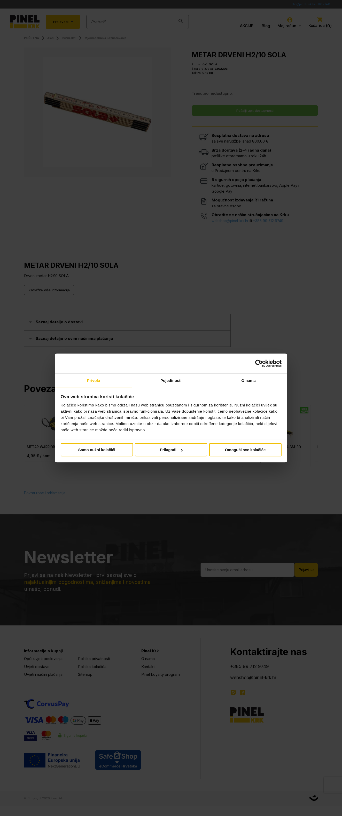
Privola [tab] (93, 380)
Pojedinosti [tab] (171, 380)
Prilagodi (171, 450)
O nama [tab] (248, 380)
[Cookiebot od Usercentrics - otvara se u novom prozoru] (259, 363)
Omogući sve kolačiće (245, 450)
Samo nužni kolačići (96, 450)
